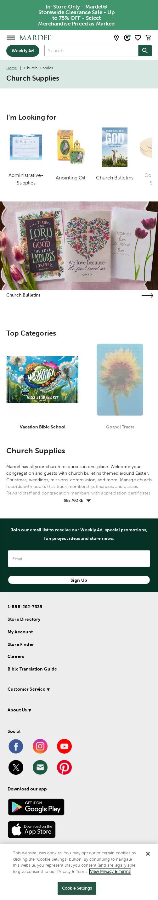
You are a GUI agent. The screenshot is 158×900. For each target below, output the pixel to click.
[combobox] (91, 50)
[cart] (148, 38)
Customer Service (26, 689)
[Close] (148, 854)
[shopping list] (138, 38)
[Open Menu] (11, 37)
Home (11, 68)
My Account (20, 631)
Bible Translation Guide (32, 668)
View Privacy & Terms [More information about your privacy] (110, 871)
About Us (17, 709)
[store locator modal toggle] (116, 38)
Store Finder (21, 644)
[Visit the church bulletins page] (147, 295)
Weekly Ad (23, 50)
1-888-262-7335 (25, 606)
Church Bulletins (23, 294)
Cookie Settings (77, 888)
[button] (75, 690)
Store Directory (24, 619)
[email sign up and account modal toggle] (127, 38)
